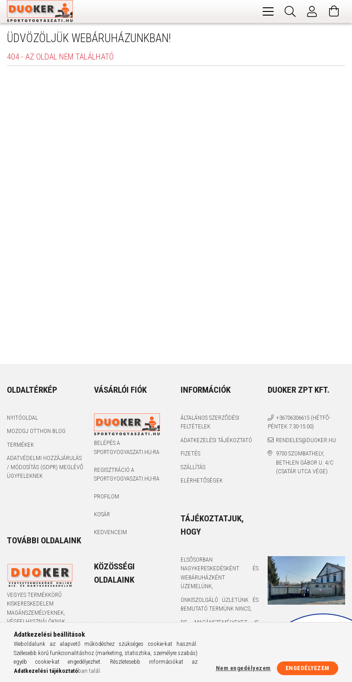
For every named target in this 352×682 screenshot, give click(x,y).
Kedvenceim (110, 532)
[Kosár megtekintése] (334, 11)
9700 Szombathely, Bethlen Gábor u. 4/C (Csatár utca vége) (305, 462)
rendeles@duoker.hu (306, 440)
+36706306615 (292, 417)
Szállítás (193, 467)
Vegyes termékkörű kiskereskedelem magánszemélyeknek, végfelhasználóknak (36, 608)
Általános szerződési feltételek (210, 422)
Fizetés (190, 453)
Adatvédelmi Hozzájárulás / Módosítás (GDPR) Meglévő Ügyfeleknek (45, 467)
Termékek (20, 444)
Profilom (106, 496)
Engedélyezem (308, 668)
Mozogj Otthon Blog (36, 431)
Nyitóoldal (22, 417)
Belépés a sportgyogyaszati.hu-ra (127, 447)
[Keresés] (290, 11)
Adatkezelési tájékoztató (216, 440)
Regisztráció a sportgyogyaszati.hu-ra (127, 474)
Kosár (102, 514)
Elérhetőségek (202, 480)
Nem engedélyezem (243, 668)
